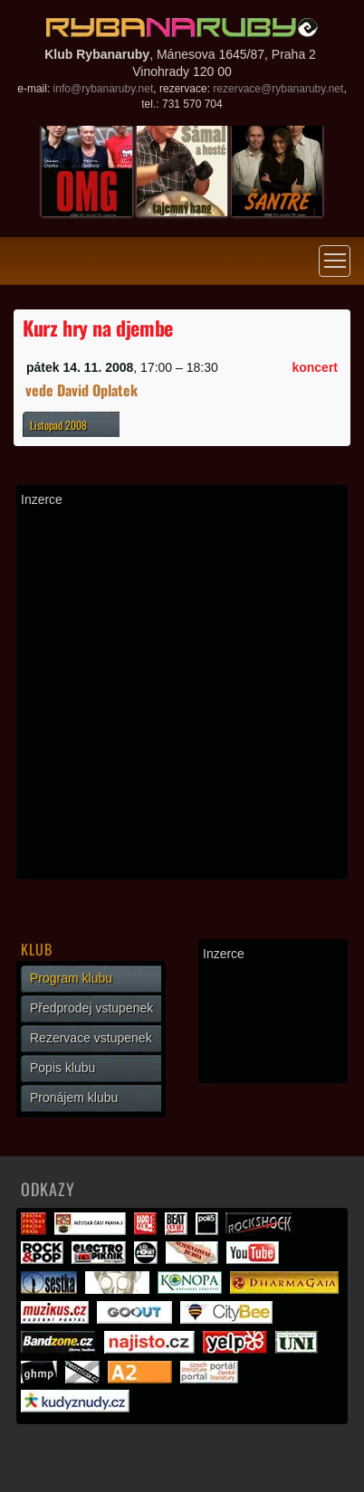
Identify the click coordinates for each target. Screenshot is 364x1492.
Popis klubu (62, 1067)
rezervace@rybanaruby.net (278, 88)
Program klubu (71, 978)
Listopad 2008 (58, 424)
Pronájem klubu (74, 1097)
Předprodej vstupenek (91, 1008)
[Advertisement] (182, 693)
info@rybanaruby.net (103, 88)
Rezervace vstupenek (91, 1038)
